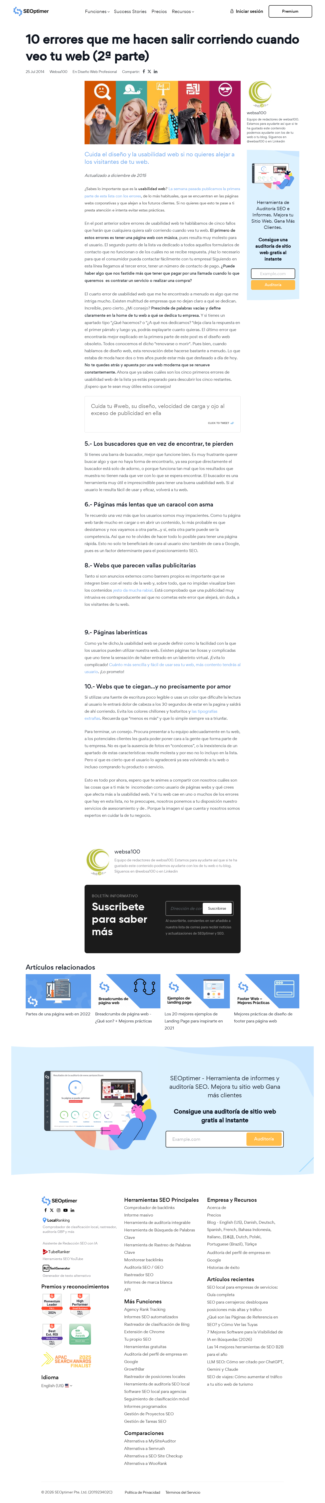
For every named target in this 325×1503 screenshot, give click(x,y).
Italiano (214, 1237)
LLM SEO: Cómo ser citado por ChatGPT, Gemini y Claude (245, 1365)
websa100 (58, 71)
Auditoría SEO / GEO (143, 1267)
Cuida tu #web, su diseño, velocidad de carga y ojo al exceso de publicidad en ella (157, 409)
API (127, 1289)
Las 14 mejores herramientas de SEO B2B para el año (245, 1350)
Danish (250, 1222)
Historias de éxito (223, 1267)
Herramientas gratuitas (145, 1346)
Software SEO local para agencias (155, 1391)
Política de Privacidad (142, 1492)
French (229, 1229)
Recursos (181, 11)
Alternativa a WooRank (145, 1463)
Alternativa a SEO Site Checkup (153, 1456)
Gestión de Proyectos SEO (149, 1414)
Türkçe (251, 1244)
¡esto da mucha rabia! (132, 590)
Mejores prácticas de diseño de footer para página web (263, 1017)
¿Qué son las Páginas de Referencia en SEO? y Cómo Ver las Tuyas (242, 1320)
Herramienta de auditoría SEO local (157, 1384)
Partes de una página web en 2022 (58, 1014)
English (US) (230, 1222)
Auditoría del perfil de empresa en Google (155, 1357)
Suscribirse (217, 908)
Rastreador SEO (138, 1274)
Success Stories (130, 11)
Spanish (214, 1229)
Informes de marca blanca (148, 1282)
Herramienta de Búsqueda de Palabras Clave (159, 1233)
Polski (254, 1237)
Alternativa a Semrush (144, 1448)
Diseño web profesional (97, 71)
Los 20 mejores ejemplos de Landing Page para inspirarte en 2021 (194, 1021)
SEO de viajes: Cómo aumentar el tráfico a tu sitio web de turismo (244, 1380)
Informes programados (145, 1406)
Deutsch (266, 1222)
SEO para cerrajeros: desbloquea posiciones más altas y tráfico (237, 1305)
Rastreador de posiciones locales (154, 1376)
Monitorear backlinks (143, 1260)
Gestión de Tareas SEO (145, 1421)
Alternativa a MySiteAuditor (150, 1441)
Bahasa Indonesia (254, 1229)
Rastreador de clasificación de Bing (156, 1324)
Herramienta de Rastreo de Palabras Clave (157, 1248)
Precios (159, 11)
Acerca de (216, 1207)
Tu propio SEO (137, 1339)
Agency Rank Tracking (144, 1309)
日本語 (228, 1237)
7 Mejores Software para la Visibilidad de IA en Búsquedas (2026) (245, 1335)
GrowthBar (134, 1369)
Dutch (241, 1237)
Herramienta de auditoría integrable (157, 1222)
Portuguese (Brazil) (225, 1244)
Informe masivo (138, 1215)
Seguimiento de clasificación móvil (156, 1399)
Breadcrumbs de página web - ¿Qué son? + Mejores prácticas (123, 1017)
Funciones (96, 11)
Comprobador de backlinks (149, 1207)
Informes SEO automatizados (151, 1317)
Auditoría (273, 284)
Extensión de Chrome (144, 1331)
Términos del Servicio (182, 1492)
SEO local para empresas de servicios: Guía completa (242, 1290)
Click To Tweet (218, 423)
